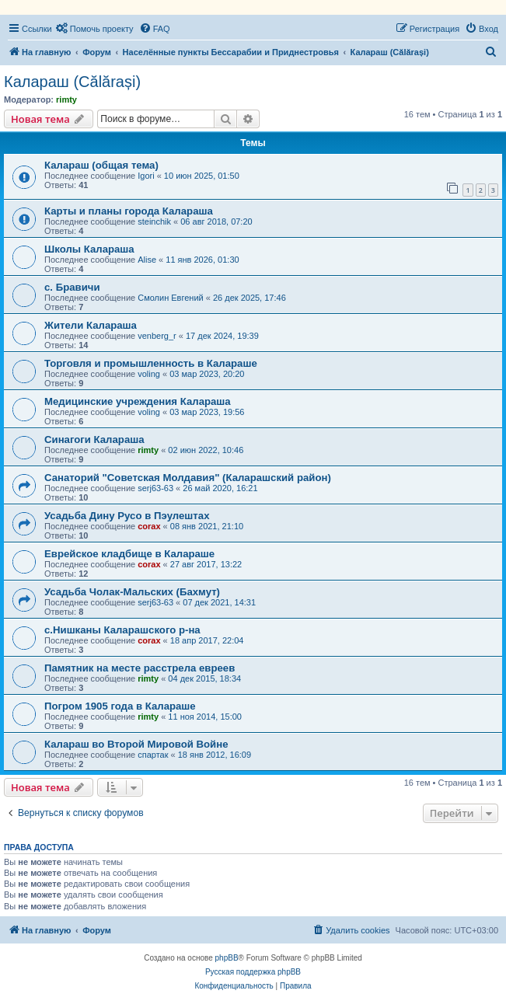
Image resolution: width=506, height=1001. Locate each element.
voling (149, 373)
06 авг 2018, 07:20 (216, 221)
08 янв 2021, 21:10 (206, 526)
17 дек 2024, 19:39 (222, 335)
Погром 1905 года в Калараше (120, 706)
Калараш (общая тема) (101, 165)
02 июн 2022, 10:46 (205, 450)
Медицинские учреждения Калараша (137, 401)
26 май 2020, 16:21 (220, 488)
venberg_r (157, 335)
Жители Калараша (90, 325)
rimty (66, 99)
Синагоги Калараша (94, 439)
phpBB (227, 958)
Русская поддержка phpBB (253, 972)
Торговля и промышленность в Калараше (150, 363)
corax (149, 526)
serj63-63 (155, 488)
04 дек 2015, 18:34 (204, 678)
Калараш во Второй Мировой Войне (136, 744)
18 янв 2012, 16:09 (214, 754)
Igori (146, 175)
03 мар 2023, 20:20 (206, 373)
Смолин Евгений (171, 297)
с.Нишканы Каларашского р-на (122, 630)
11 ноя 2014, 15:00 (205, 716)
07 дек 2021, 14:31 (219, 602)
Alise (147, 259)
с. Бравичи (72, 287)
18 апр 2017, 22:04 (207, 640)
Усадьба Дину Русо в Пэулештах (127, 515)
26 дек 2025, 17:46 (249, 297)
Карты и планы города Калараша (128, 211)
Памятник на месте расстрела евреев (139, 668)
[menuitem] (95, 28)
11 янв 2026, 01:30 (202, 259)
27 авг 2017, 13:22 (206, 564)
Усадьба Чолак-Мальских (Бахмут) (132, 592)
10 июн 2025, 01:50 (201, 175)
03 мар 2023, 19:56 (206, 412)
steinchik (154, 221)
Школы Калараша (89, 249)
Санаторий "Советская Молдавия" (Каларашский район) (187, 477)
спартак (153, 754)
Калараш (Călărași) (72, 81)
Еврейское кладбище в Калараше (129, 554)
